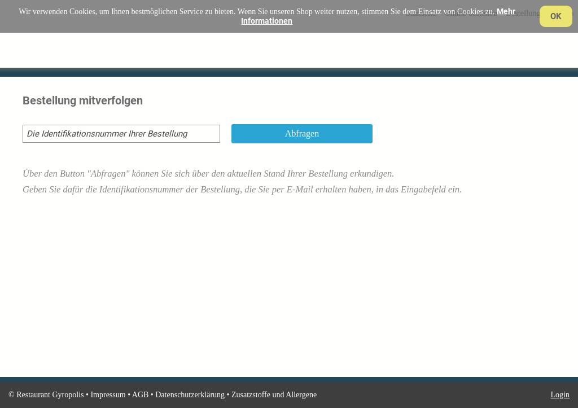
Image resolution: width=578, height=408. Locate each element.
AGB (140, 395)
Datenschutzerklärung (190, 395)
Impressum (107, 395)
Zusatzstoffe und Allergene (274, 395)
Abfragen (302, 133)
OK (556, 16)
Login (560, 395)
